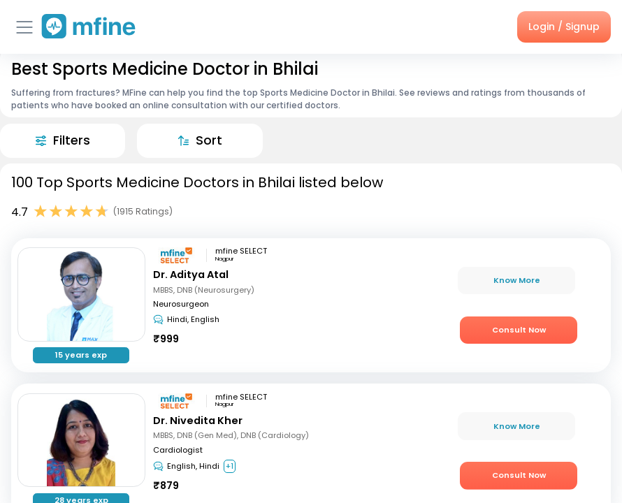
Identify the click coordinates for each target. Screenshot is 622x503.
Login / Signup (564, 27)
